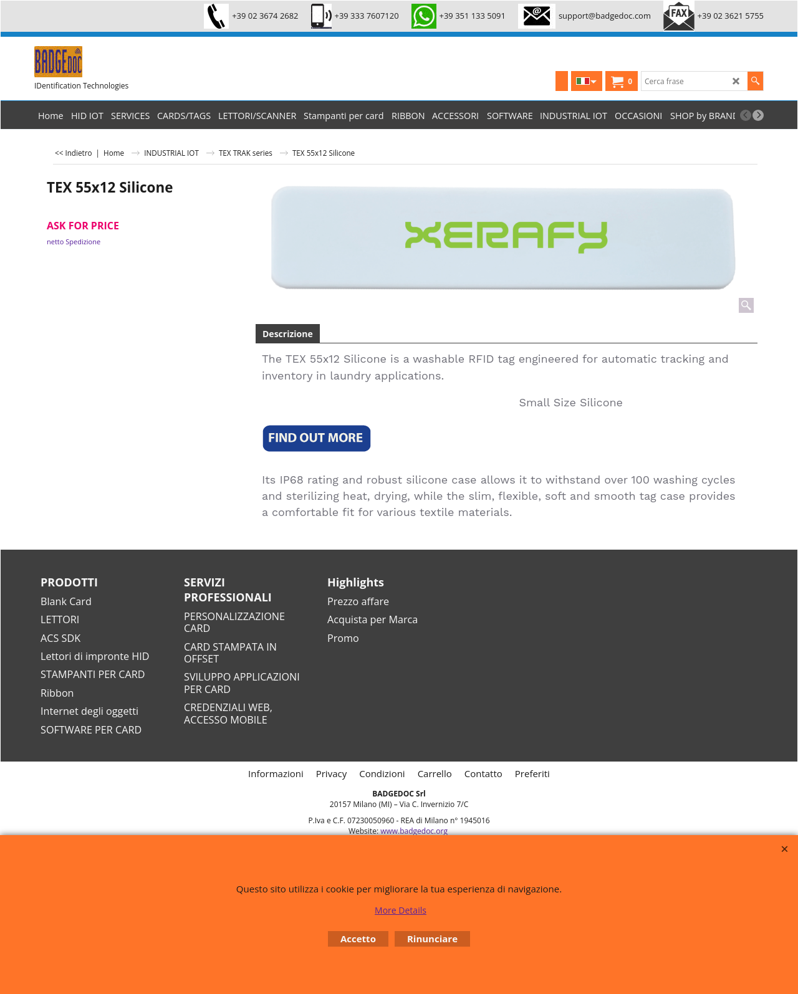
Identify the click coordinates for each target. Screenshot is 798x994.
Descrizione (287, 334)
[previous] (745, 115)
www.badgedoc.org (414, 831)
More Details (400, 910)
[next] (758, 115)
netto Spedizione (73, 241)
